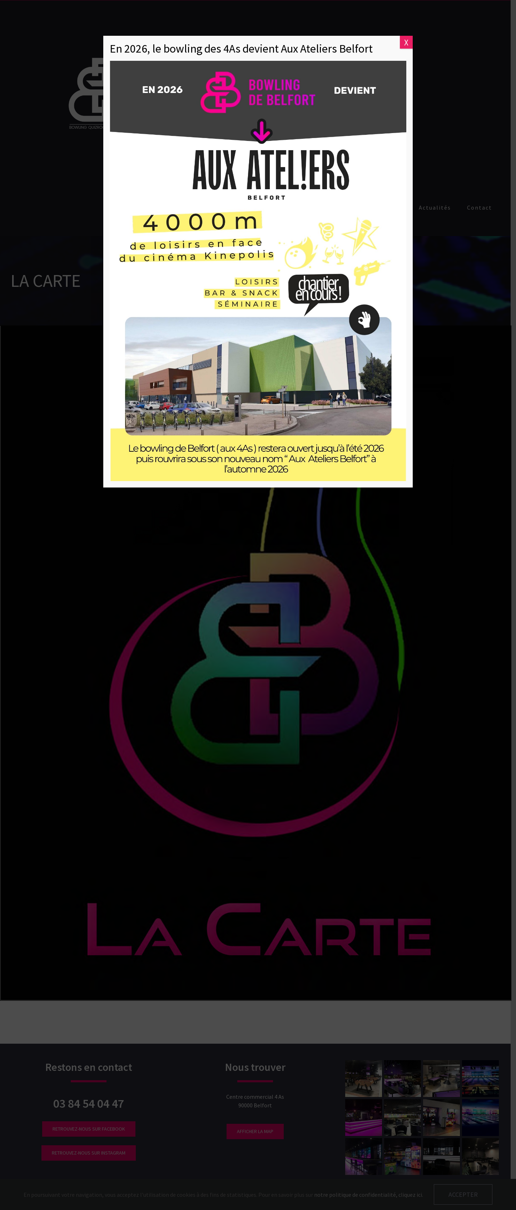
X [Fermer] (406, 42)
